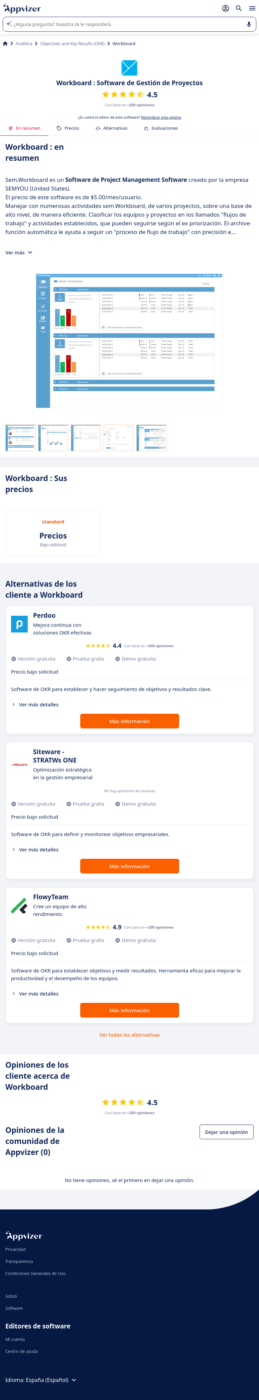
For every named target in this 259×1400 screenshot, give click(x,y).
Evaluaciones (160, 128)
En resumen (24, 128)
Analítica (24, 43)
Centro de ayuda (21, 1351)
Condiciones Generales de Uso (35, 1273)
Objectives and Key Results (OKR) (72, 43)
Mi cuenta (15, 1339)
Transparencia (19, 1261)
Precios (67, 128)
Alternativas (111, 128)
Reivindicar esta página (161, 117)
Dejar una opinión (226, 1132)
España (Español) (52, 1380)
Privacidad (15, 1249)
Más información (129, 721)
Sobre (11, 1296)
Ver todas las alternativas (129, 1034)
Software (14, 1308)
